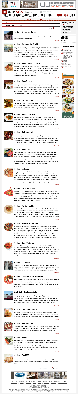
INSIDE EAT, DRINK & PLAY (68, 23)
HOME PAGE (7, 16)
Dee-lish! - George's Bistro (24, 243)
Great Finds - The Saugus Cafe (25, 292)
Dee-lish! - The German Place (24, 206)
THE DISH (65, 24)
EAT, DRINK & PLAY (57, 381)
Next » (58, 27)
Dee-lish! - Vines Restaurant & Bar (27, 63)
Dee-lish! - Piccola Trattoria (24, 114)
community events (68, 47)
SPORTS (44, 16)
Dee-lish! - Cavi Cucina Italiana (25, 309)
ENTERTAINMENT (67, 29)
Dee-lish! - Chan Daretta (23, 81)
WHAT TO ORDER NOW (68, 26)
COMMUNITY (31, 16)
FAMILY (26, 15)
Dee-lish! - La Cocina (21, 169)
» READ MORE (56, 40)
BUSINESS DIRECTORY (69, 16)
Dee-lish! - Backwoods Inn (23, 323)
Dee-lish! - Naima (20, 337)
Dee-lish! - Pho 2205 (21, 355)
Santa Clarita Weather (75, 12)
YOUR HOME (7, 15)
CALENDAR (17, 15)
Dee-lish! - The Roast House (24, 188)
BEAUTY (34, 15)
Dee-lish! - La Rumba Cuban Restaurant (28, 276)
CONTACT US (60, 16)
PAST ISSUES (51, 16)
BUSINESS (24, 16)
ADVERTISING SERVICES (7, 9)
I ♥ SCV (38, 16)
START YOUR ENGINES (68, 28)
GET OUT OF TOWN (67, 31)
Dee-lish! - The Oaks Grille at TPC (26, 100)
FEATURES (65, 32)
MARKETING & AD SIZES (18, 9)
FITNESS (42, 15)
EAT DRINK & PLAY (62, 15)
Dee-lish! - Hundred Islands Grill (26, 223)
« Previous (45, 27)
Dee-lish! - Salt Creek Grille (24, 132)
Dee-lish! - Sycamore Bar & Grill (26, 44)
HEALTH (50, 15)
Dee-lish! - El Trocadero (22, 262)
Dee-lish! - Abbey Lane (22, 149)
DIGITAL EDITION (15, 16)
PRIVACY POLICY (28, 9)
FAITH (73, 15)
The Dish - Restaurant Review (25, 32)
